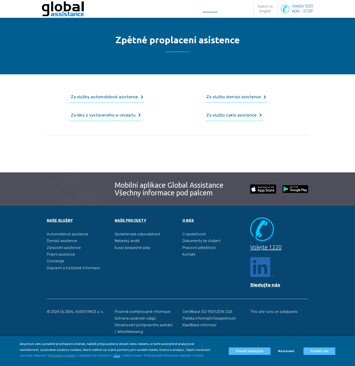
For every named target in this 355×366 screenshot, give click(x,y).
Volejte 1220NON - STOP (302, 15)
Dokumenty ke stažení (201, 240)
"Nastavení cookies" (62, 355)
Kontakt (188, 254)
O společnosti (194, 234)
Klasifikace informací (199, 325)
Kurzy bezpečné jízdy (132, 247)
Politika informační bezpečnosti (209, 318)
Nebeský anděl (127, 240)
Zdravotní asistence (64, 247)
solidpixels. (289, 311)
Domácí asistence (62, 240)
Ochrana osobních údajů (135, 318)
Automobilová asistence (67, 234)
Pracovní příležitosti (199, 247)
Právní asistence (61, 254)
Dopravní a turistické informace (73, 267)
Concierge (55, 261)
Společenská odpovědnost (137, 234)
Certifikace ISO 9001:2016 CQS (207, 311)
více (117, 356)
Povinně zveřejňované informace (143, 311)
